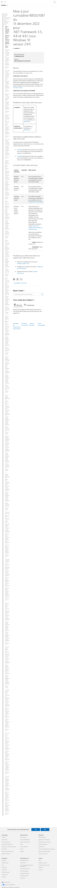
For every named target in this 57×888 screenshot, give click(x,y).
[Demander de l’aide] (5, 2)
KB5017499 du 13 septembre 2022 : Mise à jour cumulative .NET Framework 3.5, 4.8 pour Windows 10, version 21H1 (7, 149)
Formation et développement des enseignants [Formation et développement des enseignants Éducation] (47, 849)
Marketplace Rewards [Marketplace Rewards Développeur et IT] (24, 875)
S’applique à (17, 48)
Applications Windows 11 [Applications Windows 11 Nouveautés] (6, 853)
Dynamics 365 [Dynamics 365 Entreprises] (4, 867)
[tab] (18, 305)
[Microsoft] (28, 1)
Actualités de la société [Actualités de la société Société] (43, 862)
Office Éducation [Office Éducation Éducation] (41, 846)
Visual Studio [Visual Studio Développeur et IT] (22, 878)
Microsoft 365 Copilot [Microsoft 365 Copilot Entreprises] (6, 872)
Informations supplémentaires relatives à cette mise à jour (35, 227)
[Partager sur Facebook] (14, 279)
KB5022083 (27, 121)
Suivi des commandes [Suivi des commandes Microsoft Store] (24, 846)
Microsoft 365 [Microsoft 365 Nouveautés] (4, 849)
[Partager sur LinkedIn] (17, 279)
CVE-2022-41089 (17, 87)
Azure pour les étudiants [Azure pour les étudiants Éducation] (43, 853)
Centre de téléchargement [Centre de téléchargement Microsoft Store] (25, 839)
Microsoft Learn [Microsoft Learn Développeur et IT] (23, 862)
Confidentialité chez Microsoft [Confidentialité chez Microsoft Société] (44, 865)
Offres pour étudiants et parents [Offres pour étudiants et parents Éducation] (44, 851)
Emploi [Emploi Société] (40, 860)
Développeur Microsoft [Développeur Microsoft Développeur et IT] (24, 860)
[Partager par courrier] (20, 279)
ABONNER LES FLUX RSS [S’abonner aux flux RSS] (20, 283)
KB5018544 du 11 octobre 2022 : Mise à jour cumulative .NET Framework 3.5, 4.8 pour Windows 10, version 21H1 (7, 103)
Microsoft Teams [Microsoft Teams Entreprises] (5, 874)
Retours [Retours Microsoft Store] (21, 844)
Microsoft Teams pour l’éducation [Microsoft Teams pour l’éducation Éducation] (45, 841)
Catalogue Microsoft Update (35, 201)
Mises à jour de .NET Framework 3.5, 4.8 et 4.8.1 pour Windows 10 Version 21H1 (6, 19)
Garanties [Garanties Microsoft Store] (22, 851)
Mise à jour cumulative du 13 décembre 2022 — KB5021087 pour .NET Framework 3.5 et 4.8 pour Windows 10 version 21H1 (7, 37)
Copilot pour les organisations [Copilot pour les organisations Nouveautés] (7, 844)
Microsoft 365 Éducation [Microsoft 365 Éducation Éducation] (43, 844)
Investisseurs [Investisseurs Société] (41, 867)
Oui (36, 829)
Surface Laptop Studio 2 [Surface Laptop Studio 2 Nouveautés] (6, 841)
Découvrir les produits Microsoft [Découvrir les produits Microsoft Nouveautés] (7, 851)
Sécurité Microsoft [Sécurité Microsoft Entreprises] (5, 862)
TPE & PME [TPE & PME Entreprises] (4, 876)
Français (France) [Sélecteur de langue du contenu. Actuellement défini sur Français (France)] (7, 882)
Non (45, 829)
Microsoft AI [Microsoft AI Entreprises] (4, 860)
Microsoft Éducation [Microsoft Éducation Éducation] (42, 837)
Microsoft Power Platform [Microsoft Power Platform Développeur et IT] (24, 873)
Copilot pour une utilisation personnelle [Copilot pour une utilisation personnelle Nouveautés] (9, 846)
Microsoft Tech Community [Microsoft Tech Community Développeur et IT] (25, 868)
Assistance (4, 5)
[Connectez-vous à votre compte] (54, 2)
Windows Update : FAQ (23, 263)
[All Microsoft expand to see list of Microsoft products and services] (2, 2)
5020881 (19, 156)
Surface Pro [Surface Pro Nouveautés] (4, 837)
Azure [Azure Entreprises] (3, 865)
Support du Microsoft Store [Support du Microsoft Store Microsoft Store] (25, 841)
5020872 (19, 149)
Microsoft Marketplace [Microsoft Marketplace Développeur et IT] (24, 871)
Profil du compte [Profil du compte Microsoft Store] (23, 837)
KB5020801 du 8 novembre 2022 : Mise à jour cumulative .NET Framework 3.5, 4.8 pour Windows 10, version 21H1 (7, 59)
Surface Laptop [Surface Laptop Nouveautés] (4, 839)
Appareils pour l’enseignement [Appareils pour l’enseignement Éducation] (44, 839)
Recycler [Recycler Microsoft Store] (21, 849)
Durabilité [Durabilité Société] (40, 869)
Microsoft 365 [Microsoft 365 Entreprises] (4, 869)
